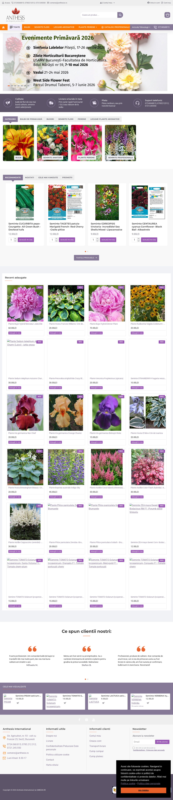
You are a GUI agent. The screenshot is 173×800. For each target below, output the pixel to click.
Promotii (67, 177)
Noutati (29, 177)
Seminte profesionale (120, 157)
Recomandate (13, 177)
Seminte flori (65, 119)
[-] (15, 241)
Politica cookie (128, 783)
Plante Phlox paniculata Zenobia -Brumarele (66, 542)
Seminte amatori (52, 157)
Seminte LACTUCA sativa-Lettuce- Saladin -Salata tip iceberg (114, 695)
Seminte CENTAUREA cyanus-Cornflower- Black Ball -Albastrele (147, 226)
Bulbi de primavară (31, 119)
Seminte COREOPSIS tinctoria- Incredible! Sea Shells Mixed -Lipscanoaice (106, 226)
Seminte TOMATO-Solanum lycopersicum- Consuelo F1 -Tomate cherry (148, 596)
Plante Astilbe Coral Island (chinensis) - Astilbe (107, 487)
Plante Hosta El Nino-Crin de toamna (147, 433)
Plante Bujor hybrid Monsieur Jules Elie (25, 323)
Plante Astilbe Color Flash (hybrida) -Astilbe (148, 487)
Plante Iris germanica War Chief (22, 433)
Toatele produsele (85, 257)
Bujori (50, 119)
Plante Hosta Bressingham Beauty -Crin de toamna (25, 487)
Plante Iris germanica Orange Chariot (65, 433)
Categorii (10, 119)
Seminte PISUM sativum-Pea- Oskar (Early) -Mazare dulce (28, 695)
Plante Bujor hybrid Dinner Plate (104, 323)
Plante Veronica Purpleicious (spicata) (106, 378)
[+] (15, 238)
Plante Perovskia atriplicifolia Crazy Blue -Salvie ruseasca (66, 378)
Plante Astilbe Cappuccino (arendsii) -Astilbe (25, 542)
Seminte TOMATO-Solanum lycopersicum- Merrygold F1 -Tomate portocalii (107, 596)
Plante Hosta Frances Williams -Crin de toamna (66, 323)
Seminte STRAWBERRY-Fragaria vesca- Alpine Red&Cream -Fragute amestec (148, 378)
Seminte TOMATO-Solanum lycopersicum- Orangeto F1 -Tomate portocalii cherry (66, 596)
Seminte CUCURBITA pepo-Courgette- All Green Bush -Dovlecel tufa (25, 226)
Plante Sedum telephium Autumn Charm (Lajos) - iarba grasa (25, 378)
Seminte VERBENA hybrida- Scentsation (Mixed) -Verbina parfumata (157, 695)
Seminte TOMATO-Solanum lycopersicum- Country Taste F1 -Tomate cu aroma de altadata (73, 695)
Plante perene (86, 157)
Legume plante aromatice (104, 119)
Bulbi (18, 157)
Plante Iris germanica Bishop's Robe (105, 433)
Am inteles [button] (143, 790)
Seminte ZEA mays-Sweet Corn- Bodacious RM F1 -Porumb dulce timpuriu (148, 542)
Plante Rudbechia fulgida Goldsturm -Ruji (148, 323)
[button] (161, 783)
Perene (82, 119)
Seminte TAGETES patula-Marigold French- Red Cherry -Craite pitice (66, 226)
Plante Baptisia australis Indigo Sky (64, 487)
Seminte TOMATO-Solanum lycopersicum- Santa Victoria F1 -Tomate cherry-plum (25, 596)
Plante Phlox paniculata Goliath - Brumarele (107, 542)
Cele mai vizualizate (14, 686)
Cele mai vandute (48, 177)
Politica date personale (148, 783)
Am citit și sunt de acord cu (149, 749)
